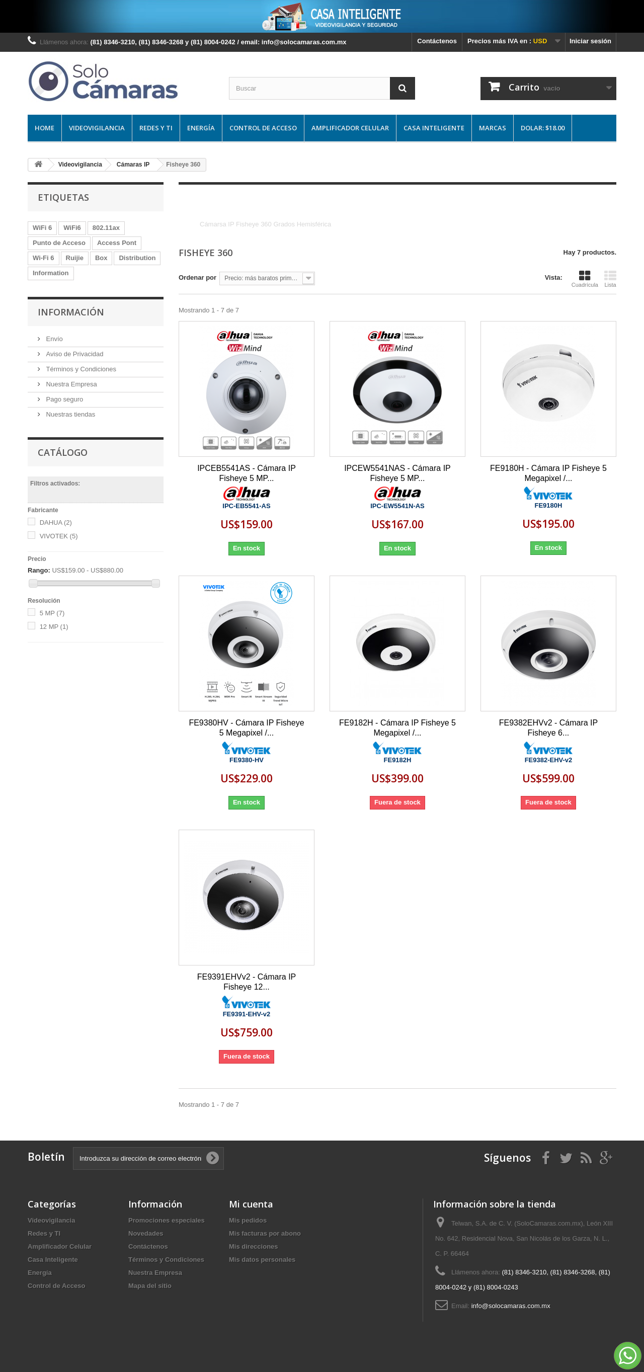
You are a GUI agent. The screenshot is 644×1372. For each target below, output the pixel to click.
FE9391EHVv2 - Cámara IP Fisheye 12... (246, 982)
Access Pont (116, 243)
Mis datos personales (262, 1259)
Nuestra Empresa (70, 384)
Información (71, 312)
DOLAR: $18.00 (543, 127)
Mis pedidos (248, 1220)
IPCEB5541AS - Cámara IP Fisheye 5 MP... (246, 473)
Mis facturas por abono (265, 1233)
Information (51, 273)
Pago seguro (63, 399)
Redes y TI (156, 127)
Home (44, 127)
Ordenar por (197, 277)
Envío (53, 339)
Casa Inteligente (434, 127)
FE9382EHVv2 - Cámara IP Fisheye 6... (548, 727)
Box (101, 258)
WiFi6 (72, 227)
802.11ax (106, 227)
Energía (201, 127)
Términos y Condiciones (80, 369)
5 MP (52, 613)
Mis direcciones (253, 1246)
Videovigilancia (97, 127)
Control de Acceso (263, 127)
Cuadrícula (585, 279)
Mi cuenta (251, 1204)
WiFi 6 (42, 227)
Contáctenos (437, 41)
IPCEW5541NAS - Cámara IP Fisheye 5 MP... (397, 473)
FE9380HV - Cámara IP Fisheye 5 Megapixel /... (246, 727)
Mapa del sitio (150, 1285)
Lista (610, 279)
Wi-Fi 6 (43, 258)
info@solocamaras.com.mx (510, 1306)
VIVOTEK (59, 536)
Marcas (492, 127)
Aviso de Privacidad (74, 354)
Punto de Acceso (59, 243)
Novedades (145, 1233)
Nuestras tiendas (69, 414)
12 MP (54, 626)
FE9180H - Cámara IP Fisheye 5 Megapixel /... (548, 473)
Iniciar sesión (590, 41)
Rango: (39, 570)
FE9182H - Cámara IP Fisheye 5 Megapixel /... (397, 727)
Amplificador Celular (350, 127)
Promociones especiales (166, 1220)
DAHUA (56, 522)
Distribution (137, 258)
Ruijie (75, 258)
